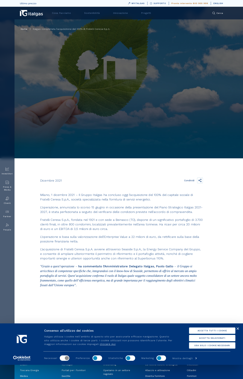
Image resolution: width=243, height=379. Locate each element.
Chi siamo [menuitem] (79, 13)
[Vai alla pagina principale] (31, 13)
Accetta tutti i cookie (206, 345)
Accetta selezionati (206, 352)
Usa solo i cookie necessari (206, 359)
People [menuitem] (7, 227)
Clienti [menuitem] (7, 200)
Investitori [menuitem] (7, 171)
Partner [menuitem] (7, 214)
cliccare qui (107, 358)
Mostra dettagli (182, 372)
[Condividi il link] (200, 180)
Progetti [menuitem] (177, 13)
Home (24, 29)
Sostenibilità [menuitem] (131, 13)
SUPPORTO (158, 3)
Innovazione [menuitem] (155, 13)
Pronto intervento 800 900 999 (189, 3)
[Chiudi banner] (238, 343)
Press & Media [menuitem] (7, 186)
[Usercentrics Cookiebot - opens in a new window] (22, 372)
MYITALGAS (136, 3)
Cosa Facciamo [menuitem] (104, 13)
